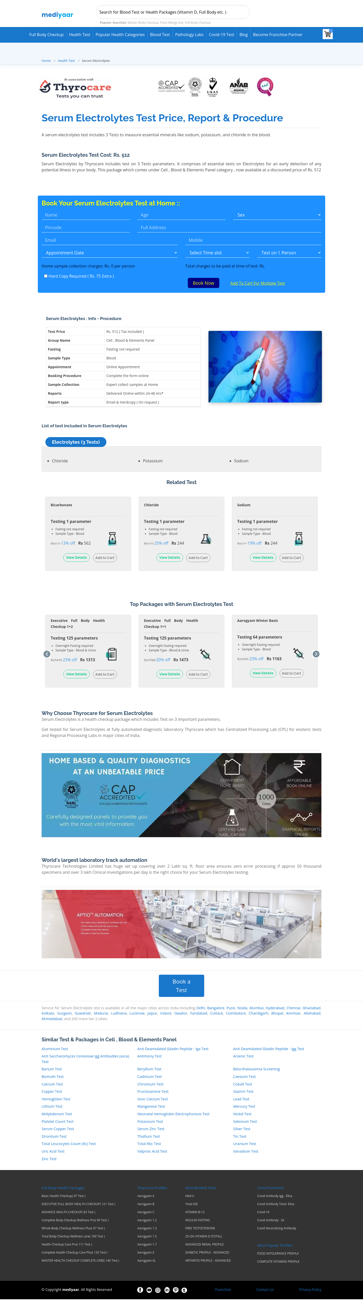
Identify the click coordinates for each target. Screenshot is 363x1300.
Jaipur (152, 1014)
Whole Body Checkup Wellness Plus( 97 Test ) (73, 1229)
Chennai (293, 1008)
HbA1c (189, 1196)
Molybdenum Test (57, 1114)
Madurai (101, 1014)
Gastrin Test (243, 1092)
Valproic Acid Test (152, 1151)
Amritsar (293, 1014)
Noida (242, 1008)
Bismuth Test (53, 1077)
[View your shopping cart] (328, 34)
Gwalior (180, 1014)
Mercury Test (244, 1107)
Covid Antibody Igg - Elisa (274, 1196)
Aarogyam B (146, 1204)
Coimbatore (236, 1014)
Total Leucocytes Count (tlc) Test (69, 1144)
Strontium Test (54, 1136)
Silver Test (241, 1129)
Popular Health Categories (120, 34)
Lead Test (241, 1099)
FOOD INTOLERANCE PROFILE (278, 1254)
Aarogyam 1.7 (147, 1245)
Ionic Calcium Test (152, 1099)
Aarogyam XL (146, 1261)
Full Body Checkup (46, 34)
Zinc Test (49, 1159)
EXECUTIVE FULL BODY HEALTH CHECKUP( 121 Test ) (78, 1204)
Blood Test (160, 34)
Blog (243, 34)
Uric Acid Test (53, 1151)
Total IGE (191, 1204)
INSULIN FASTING (197, 1221)
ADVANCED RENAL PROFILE (204, 1245)
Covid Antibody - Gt (270, 1221)
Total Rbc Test (149, 1144)
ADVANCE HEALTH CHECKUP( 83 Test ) (68, 1212)
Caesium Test (244, 1077)
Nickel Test (242, 1114)
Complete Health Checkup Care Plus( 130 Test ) (74, 1253)
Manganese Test (151, 1107)
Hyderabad (275, 1008)
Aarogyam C (145, 1212)
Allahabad (312, 1014)
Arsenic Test (243, 1056)
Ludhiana (119, 1014)
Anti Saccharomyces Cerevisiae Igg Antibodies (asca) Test (85, 1059)
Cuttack (216, 1014)
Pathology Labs (189, 34)
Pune (231, 1008)
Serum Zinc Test (150, 1129)
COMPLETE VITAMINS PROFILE (278, 1262)
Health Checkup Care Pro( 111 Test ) (67, 1245)
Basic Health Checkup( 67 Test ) (63, 1196)
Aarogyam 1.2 (147, 1221)
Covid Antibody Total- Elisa (275, 1204)
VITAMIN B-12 (194, 1212)
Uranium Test (244, 1144)
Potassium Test (150, 1122)
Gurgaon (64, 1014)
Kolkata (48, 1014)
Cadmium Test (149, 1077)
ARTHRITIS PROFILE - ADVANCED (208, 1261)
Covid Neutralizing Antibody (276, 1229)
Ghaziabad (311, 1008)
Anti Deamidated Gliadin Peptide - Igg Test (268, 1049)
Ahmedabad (52, 1019)
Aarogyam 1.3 (147, 1229)
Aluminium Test (55, 1049)
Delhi (200, 1008)
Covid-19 (263, 1212)
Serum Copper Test (58, 1129)
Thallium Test (148, 1136)
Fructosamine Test (152, 1092)
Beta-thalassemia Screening (256, 1069)
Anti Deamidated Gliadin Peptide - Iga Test (172, 1049)
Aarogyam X (145, 1253)
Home (46, 60)
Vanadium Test (245, 1151)
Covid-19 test (221, 34)
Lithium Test (52, 1107)
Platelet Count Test (57, 1122)
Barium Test (52, 1069)
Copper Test (52, 1092)
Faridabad (198, 1014)
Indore (165, 1014)
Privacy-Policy (310, 1290)
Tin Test (239, 1136)
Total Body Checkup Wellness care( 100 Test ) (73, 1237)
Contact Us (265, 1290)
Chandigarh (258, 1014)
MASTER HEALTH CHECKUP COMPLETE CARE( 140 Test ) (80, 1261)
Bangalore (215, 1008)
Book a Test (181, 986)
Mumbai (257, 1008)
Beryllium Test (149, 1069)
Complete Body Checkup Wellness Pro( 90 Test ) (75, 1221)
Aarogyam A (145, 1196)
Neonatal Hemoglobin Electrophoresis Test (173, 1114)
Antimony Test (149, 1056)
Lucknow (137, 1014)
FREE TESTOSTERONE (200, 1229)
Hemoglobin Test (56, 1099)
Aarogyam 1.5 (147, 1237)
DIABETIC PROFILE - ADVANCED (207, 1253)
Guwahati (83, 1014)
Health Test (79, 34)
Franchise (223, 1290)
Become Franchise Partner (277, 34)
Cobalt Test (242, 1084)
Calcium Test (52, 1084)
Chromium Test (150, 1084)
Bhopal (277, 1014)
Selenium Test (245, 1122)
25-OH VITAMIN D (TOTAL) (203, 1237)
